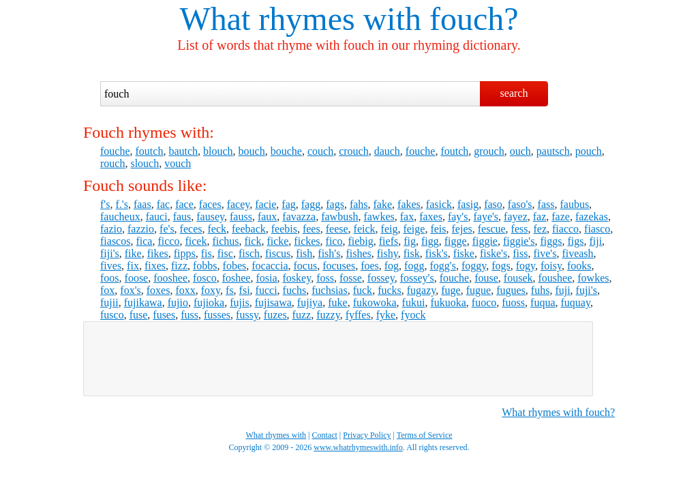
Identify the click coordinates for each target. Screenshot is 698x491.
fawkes (378, 216)
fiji (595, 241)
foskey (297, 278)
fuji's (586, 290)
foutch (150, 151)
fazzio (140, 229)
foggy (473, 265)
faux (267, 216)
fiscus (277, 253)
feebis (284, 229)
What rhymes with (300, 19)
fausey (210, 216)
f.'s (121, 204)
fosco (205, 278)
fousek (518, 278)
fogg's (442, 265)
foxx (185, 290)
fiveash (577, 253)
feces (191, 229)
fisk (412, 253)
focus (305, 265)
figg (430, 241)
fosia (266, 278)
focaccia (270, 265)
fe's (167, 229)
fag (288, 204)
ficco (168, 241)
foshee (236, 278)
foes (370, 265)
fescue (492, 229)
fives (110, 265)
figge (455, 241)
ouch (520, 151)
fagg (310, 204)
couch (320, 151)
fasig (468, 204)
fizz (179, 265)
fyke (385, 315)
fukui (413, 302)
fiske (463, 253)
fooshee (170, 278)
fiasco (597, 229)
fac (163, 204)
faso (493, 204)
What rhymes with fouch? (558, 412)
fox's (130, 290)
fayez (516, 216)
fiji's (109, 253)
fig (410, 241)
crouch (354, 151)
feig (389, 229)
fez (540, 229)
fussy (247, 315)
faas (142, 204)
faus (182, 216)
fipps (185, 253)
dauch (387, 151)
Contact (324, 435)
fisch (249, 253)
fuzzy (328, 315)
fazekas (591, 216)
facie (265, 204)
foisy (551, 265)
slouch (144, 163)
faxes (430, 216)
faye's (485, 216)
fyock (413, 315)
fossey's (417, 278)
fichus (225, 241)
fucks (389, 290)
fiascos (115, 241)
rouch (112, 163)
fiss (520, 253)
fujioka (209, 302)
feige (414, 229)
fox (107, 290)
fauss (241, 216)
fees (311, 229)
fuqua (542, 302)
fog (391, 265)
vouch (177, 163)
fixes (155, 265)
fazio (111, 229)
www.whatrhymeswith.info (358, 447)
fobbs (205, 265)
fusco (112, 315)
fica (144, 241)
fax (407, 216)
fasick (439, 204)
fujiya (309, 302)
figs (575, 241)
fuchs (295, 290)
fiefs (388, 241)
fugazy (421, 290)
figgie (485, 241)
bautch (183, 151)
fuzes (275, 315)
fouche (115, 151)
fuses (164, 315)
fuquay (575, 302)
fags (335, 204)
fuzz (302, 315)
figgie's (518, 241)
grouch (489, 151)
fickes (307, 241)
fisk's (436, 253)
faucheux (120, 216)
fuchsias (329, 290)
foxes (158, 290)
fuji (562, 290)
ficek (196, 241)
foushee (555, 278)
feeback (249, 229)
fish (304, 253)
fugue (478, 290)
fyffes (358, 315)
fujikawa (143, 302)
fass (546, 204)
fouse (486, 278)
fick (253, 241)
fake (383, 204)
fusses (217, 315)
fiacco (565, 229)
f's (105, 204)
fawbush (339, 216)
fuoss (513, 302)
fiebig (360, 241)
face (184, 204)
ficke (277, 241)
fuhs (540, 290)
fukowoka (375, 302)
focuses (338, 265)
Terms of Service (425, 435)
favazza (299, 216)
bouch (252, 151)
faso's (520, 204)
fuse (139, 315)
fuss (189, 315)
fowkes (593, 278)
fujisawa (273, 302)
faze (560, 216)
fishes (358, 253)
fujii (109, 302)
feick (365, 229)
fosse (350, 278)
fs (230, 290)
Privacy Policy (367, 435)
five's (544, 253)
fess (519, 229)
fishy (387, 253)
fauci (157, 216)
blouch (218, 151)
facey (238, 204)
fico (334, 241)
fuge (450, 290)
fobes (235, 265)
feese (337, 229)
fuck (362, 290)
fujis (239, 302)
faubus (574, 204)
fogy (525, 265)
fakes (409, 204)
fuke (337, 302)
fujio (178, 302)
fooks (579, 265)
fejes (462, 229)
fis (206, 253)
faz (540, 216)
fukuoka (448, 302)
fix (133, 265)
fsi (244, 290)
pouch (588, 151)
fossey (381, 278)
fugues (511, 290)
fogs (501, 265)
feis (438, 229)
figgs (551, 241)
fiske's (493, 253)
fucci (266, 290)
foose (137, 278)
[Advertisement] (338, 358)
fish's (329, 253)
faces (210, 204)
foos (109, 278)
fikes (157, 253)
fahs (359, 204)
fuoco (484, 302)
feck (216, 229)
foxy (210, 290)
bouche (286, 151)
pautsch (553, 151)
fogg (414, 265)
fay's (458, 216)
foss (325, 278)
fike (133, 253)
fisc (225, 253)
